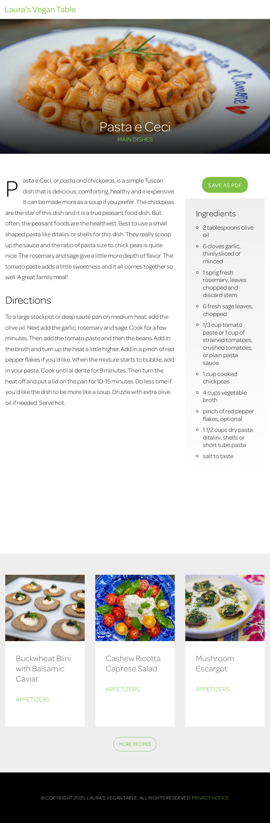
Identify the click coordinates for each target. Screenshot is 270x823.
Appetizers (33, 699)
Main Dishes (135, 139)
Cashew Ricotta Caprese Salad (133, 663)
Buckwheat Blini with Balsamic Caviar (43, 668)
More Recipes (135, 744)
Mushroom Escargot (215, 663)
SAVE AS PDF (225, 185)
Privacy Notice (210, 797)
